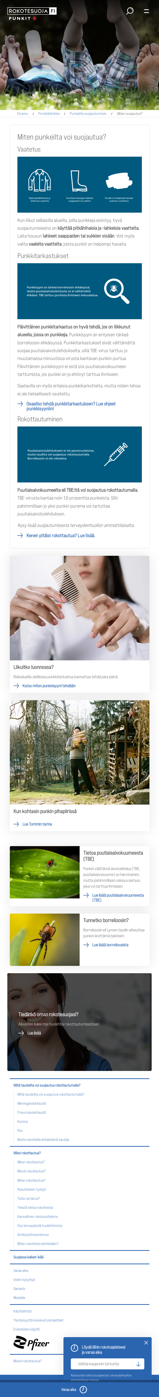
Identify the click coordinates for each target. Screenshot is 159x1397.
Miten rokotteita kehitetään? (38, 1243)
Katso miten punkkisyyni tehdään (79, 624)
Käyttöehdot (22, 1311)
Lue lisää (34, 1033)
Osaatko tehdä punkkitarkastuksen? (71, 406)
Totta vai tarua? (28, 1198)
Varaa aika (20, 1270)
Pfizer (31, 1343)
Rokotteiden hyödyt (31, 1189)
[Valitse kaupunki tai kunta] (107, 1363)
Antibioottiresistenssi (33, 1234)
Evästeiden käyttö (26, 1329)
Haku (130, 11)
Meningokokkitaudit (31, 1103)
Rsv (20, 1130)
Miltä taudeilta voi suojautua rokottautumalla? (46, 1085)
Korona (22, 1121)
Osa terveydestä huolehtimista (39, 1225)
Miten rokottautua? (31, 1180)
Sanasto (19, 1288)
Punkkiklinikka (49, 113)
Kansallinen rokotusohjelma (37, 1216)
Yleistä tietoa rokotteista (35, 1207)
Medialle (19, 1297)
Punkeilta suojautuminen (88, 113)
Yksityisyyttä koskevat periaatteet (38, 1320)
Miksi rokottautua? (27, 1153)
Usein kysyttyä (24, 1279)
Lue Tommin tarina (79, 765)
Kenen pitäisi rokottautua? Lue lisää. (60, 535)
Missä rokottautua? (31, 1171)
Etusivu (22, 113)
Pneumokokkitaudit (31, 1112)
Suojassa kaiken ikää (28, 1257)
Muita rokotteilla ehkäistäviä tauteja (43, 1139)
